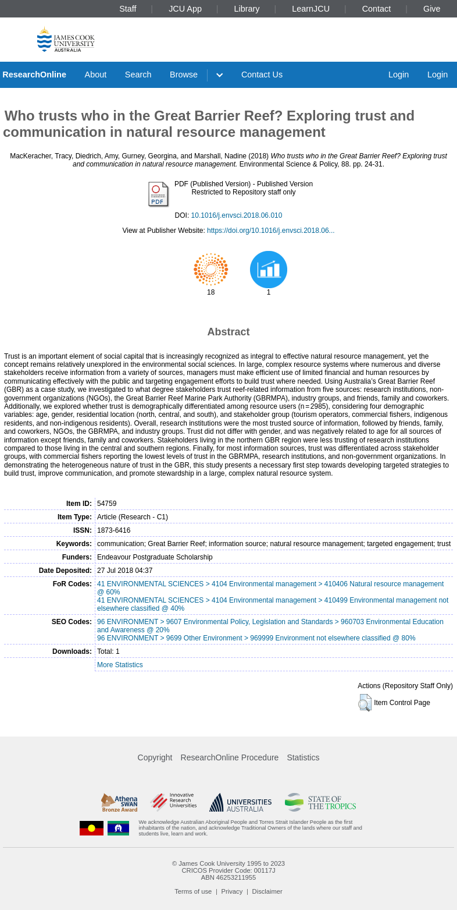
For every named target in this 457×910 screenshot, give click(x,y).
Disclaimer (267, 891)
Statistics (303, 757)
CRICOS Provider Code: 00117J (228, 870)
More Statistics (120, 665)
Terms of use (193, 891)
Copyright (155, 757)
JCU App (185, 8)
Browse (184, 74)
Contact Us (262, 74)
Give (432, 8)
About (96, 74)
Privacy (232, 891)
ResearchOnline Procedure (230, 757)
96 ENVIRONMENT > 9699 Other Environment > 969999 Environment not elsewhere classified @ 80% (256, 638)
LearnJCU (311, 8)
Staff (127, 8)
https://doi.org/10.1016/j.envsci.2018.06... (270, 230)
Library (247, 8)
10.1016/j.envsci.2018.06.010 (237, 215)
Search (138, 74)
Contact (376, 8)
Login (398, 74)
